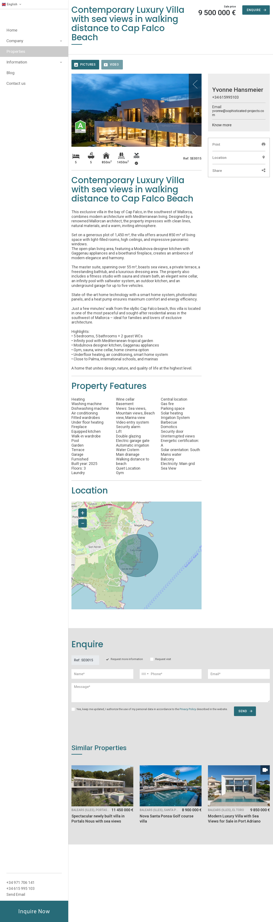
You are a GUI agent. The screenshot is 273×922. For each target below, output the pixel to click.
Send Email (15, 894)
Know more (222, 125)
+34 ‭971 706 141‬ (20, 882)
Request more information (127, 659)
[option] (136, 126)
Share (238, 170)
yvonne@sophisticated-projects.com (238, 113)
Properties (15, 51)
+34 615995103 (225, 97)
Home (11, 30)
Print (238, 144)
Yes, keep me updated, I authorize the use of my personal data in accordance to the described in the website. (152, 709)
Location (238, 157)
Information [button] (34, 62)
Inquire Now (34, 911)
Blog (10, 72)
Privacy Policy (188, 709)
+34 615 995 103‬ (20, 888)
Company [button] (34, 40)
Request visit (163, 659)
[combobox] (170, 674)
